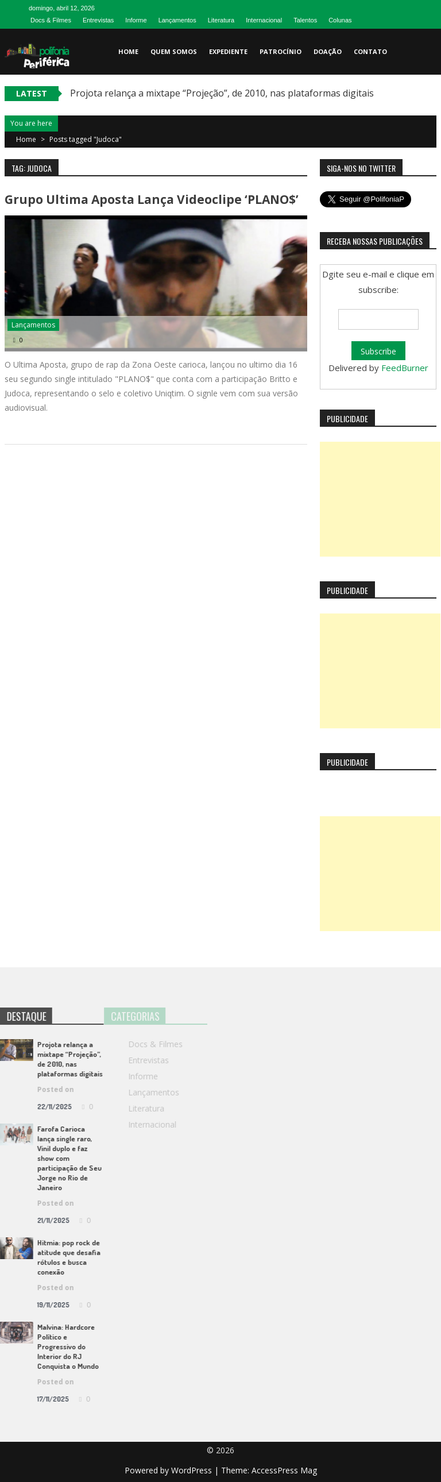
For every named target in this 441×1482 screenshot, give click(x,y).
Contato (370, 51)
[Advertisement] (380, 499)
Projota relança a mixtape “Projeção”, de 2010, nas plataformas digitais (222, 93)
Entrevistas (98, 20)
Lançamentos (177, 20)
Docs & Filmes (50, 20)
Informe (135, 20)
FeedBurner (404, 367)
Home (128, 51)
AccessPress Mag (284, 1470)
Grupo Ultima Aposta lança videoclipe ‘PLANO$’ (152, 199)
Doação (328, 51)
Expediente (228, 51)
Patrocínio (280, 51)
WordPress (192, 1470)
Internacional (264, 20)
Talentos (305, 20)
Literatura (221, 20)
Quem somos (173, 51)
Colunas (339, 20)
